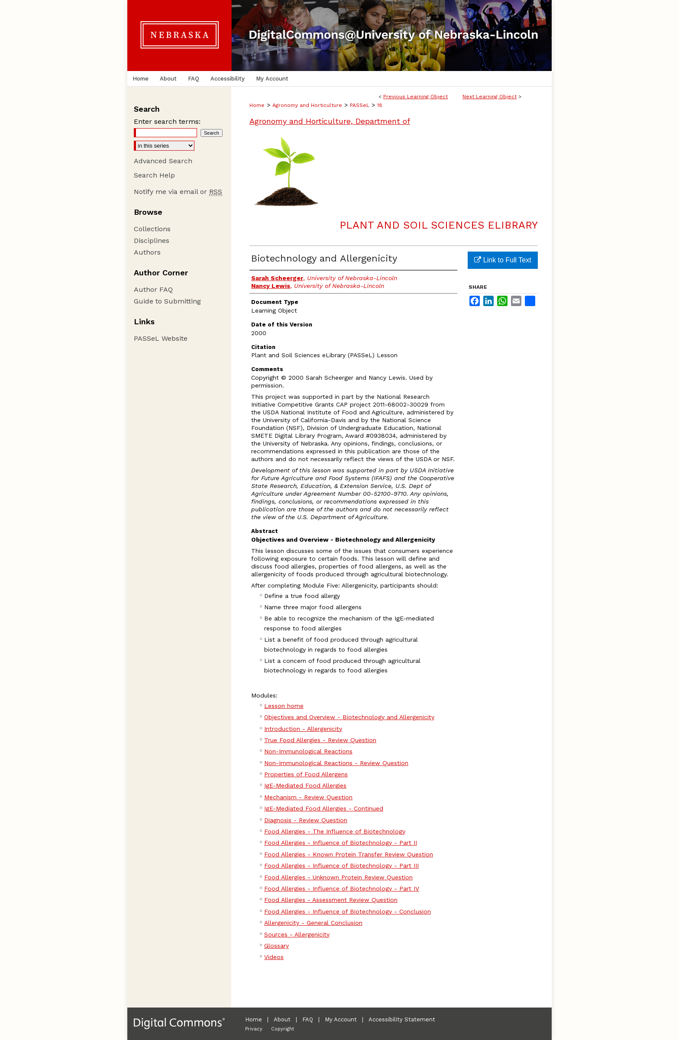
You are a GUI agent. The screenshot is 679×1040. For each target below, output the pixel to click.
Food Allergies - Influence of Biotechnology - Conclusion (347, 911)
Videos (274, 956)
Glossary (276, 945)
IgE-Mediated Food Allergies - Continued (323, 808)
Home (257, 105)
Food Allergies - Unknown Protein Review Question (338, 877)
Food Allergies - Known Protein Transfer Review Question (348, 854)
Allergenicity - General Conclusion (313, 922)
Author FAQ (153, 289)
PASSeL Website (161, 338)
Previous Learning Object (415, 97)
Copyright (282, 1029)
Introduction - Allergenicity (303, 728)
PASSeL (359, 105)
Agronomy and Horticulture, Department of (329, 121)
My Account (341, 1019)
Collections (152, 229)
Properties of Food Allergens (306, 774)
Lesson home (284, 705)
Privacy (253, 1029)
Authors (147, 252)
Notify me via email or (178, 191)
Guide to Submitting (167, 301)
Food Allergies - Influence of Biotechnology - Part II (340, 842)
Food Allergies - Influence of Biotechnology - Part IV (341, 888)
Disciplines (151, 240)
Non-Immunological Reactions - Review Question (336, 762)
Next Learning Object (489, 97)
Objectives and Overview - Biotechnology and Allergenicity (349, 717)
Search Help (154, 175)
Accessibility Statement (402, 1019)
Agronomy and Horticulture (307, 105)
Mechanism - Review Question (308, 797)
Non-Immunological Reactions (308, 751)
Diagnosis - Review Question (305, 820)
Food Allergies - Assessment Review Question (331, 899)
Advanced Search (163, 161)
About (282, 1019)
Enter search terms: (167, 121)
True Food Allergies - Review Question (320, 739)
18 (379, 105)
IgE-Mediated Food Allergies (305, 785)
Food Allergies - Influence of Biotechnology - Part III (341, 865)
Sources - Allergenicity (297, 934)
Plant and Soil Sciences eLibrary (439, 225)
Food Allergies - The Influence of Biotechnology (334, 831)
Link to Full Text (502, 260)
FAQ (307, 1019)
